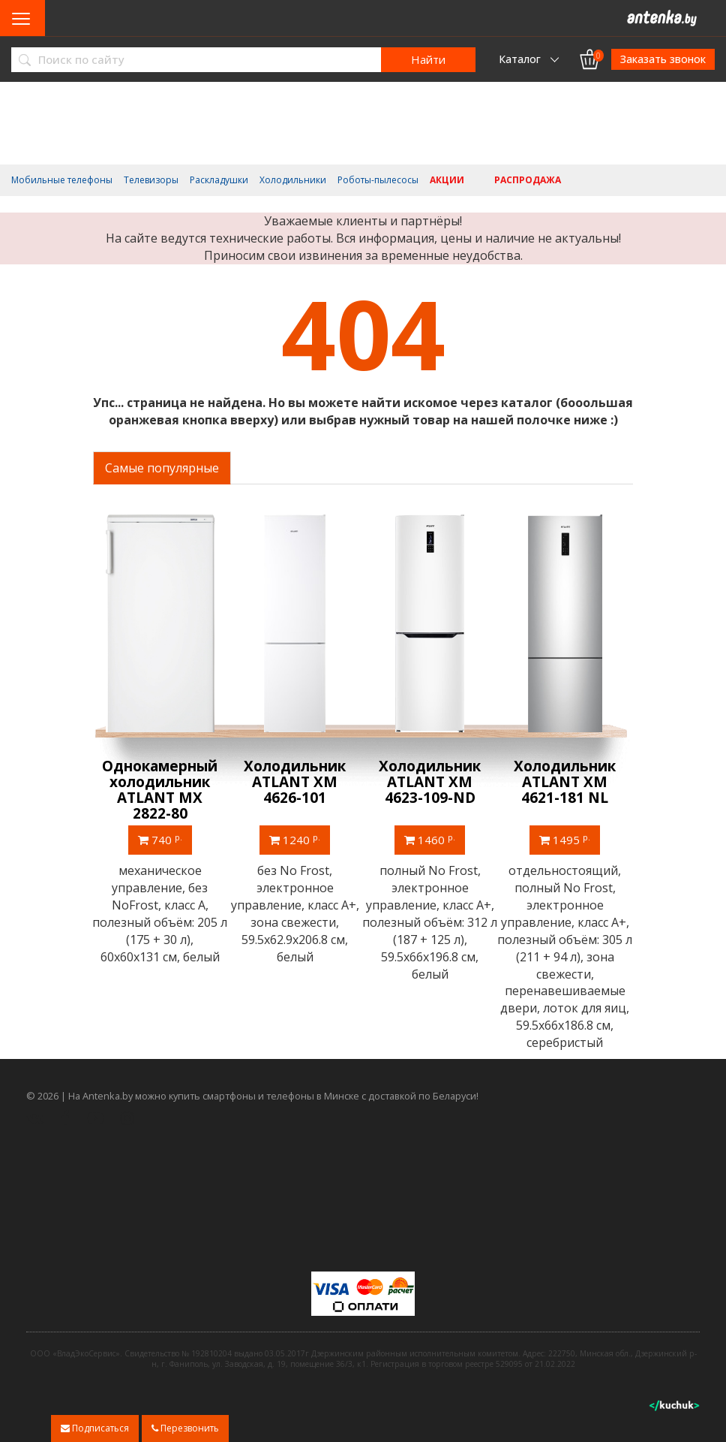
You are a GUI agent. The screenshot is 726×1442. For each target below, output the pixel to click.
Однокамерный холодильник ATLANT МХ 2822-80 (160, 789)
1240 (295, 839)
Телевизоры (151, 180)
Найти (428, 59)
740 (161, 839)
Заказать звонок (663, 59)
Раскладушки (219, 180)
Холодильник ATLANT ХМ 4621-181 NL (565, 781)
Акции (447, 180)
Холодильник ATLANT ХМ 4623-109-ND (431, 781)
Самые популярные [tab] (162, 468)
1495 (565, 839)
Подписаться (95, 1428)
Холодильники (293, 180)
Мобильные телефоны (61, 180)
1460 (430, 839)
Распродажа (527, 180)
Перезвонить (185, 1428)
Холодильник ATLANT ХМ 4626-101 (295, 781)
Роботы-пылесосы (378, 180)
